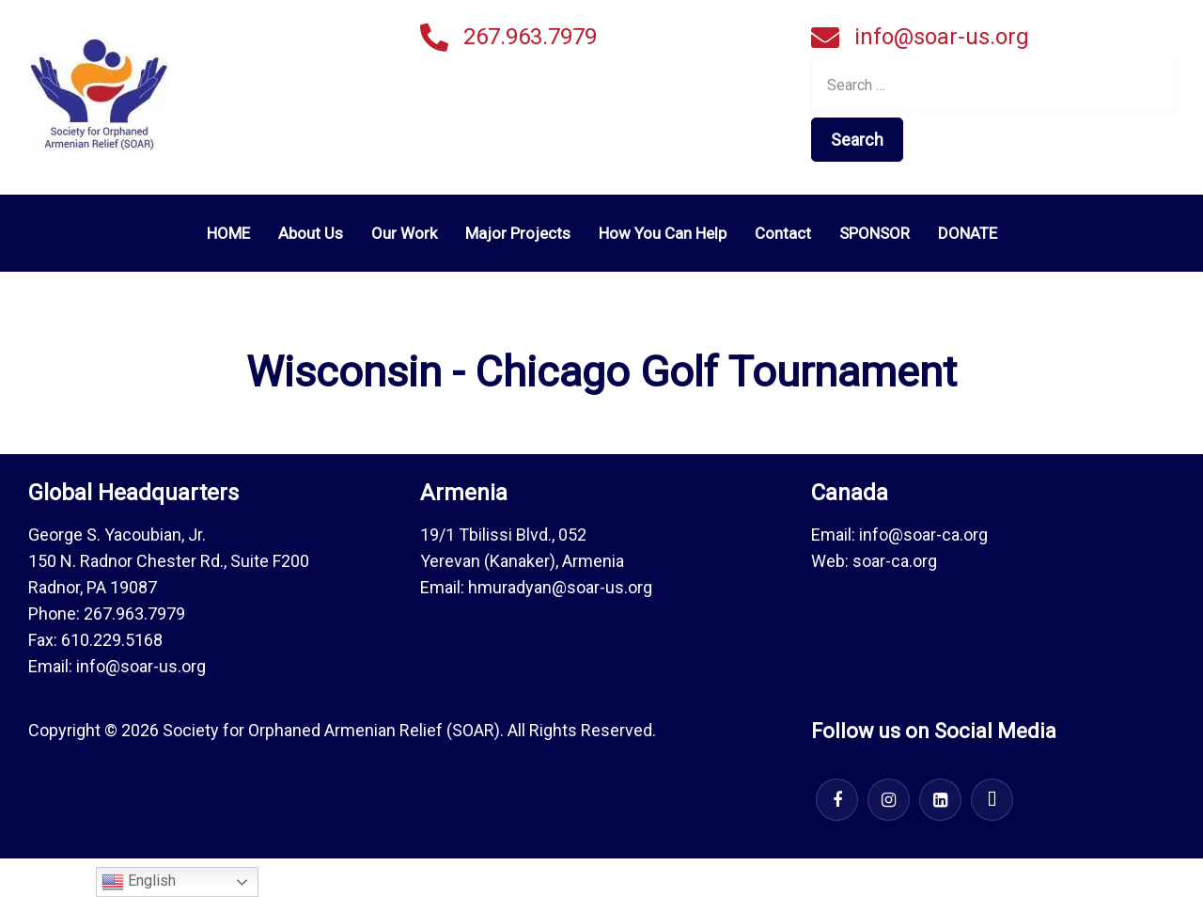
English (139, 882)
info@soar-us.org (941, 37)
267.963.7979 (530, 37)
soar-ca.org (894, 561)
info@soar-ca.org (923, 534)
